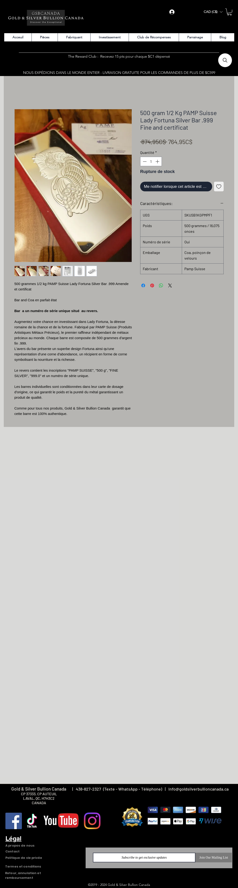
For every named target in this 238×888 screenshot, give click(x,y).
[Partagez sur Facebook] (143, 285)
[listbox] (213, 11)
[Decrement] (144, 161)
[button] (213, 11)
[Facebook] (13, 821)
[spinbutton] (151, 161)
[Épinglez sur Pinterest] (152, 285)
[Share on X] (170, 285)
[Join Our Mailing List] (213, 857)
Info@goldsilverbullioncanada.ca (198, 789)
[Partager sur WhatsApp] (161, 285)
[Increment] (158, 161)
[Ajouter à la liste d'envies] (219, 187)
